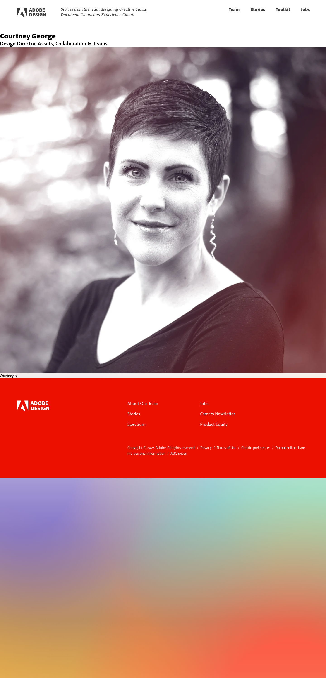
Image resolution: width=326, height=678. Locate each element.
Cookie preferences (255, 447)
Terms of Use (226, 447)
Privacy (206, 447)
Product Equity (214, 424)
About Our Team (142, 403)
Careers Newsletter (217, 414)
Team (234, 9)
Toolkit (283, 9)
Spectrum (136, 424)
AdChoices (178, 453)
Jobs (305, 9)
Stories (258, 9)
